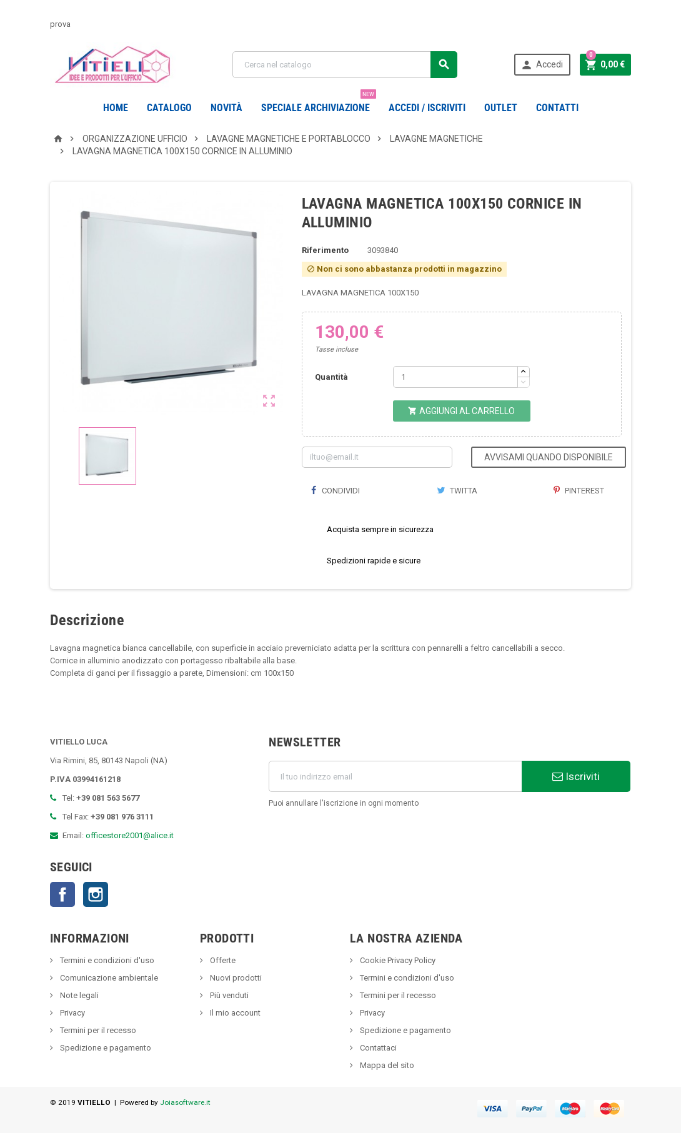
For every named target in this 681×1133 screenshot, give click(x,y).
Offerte (222, 960)
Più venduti (228, 995)
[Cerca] (344, 64)
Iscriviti (576, 776)
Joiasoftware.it (185, 1102)
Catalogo (169, 108)
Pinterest (579, 490)
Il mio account (234, 1012)
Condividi (335, 490)
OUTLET (500, 108)
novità (226, 108)
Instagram (95, 894)
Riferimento (325, 250)
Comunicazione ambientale (108, 977)
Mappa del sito (386, 1065)
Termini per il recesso (97, 1030)
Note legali (78, 995)
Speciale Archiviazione (318, 103)
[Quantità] (455, 377)
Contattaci (377, 1047)
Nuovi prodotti (235, 977)
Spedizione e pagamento (104, 1047)
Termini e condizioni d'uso (106, 960)
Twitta (457, 490)
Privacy (71, 1012)
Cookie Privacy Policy (396, 960)
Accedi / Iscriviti (427, 108)
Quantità (331, 377)
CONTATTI (557, 108)
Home (115, 108)
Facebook (62, 894)
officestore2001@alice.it (130, 835)
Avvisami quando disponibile (548, 457)
